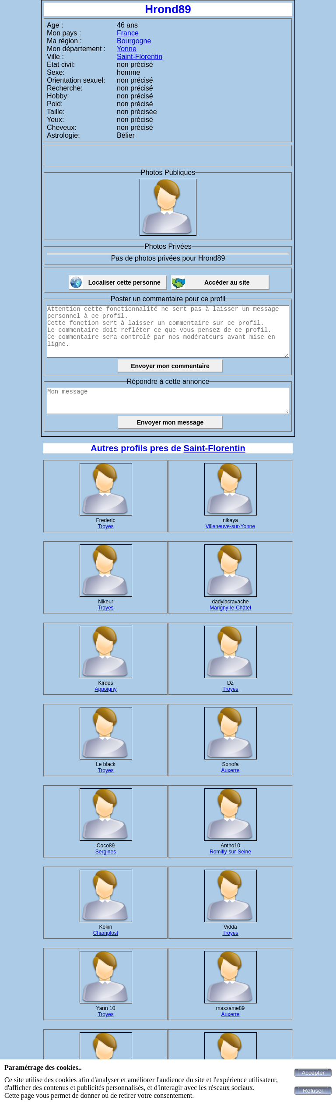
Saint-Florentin (139, 56)
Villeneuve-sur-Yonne (230, 526)
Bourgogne (134, 41)
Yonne (126, 48)
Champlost (105, 933)
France (128, 33)
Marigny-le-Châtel (230, 608)
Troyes (105, 526)
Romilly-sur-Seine (230, 852)
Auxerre (230, 770)
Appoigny (105, 689)
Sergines (105, 852)
